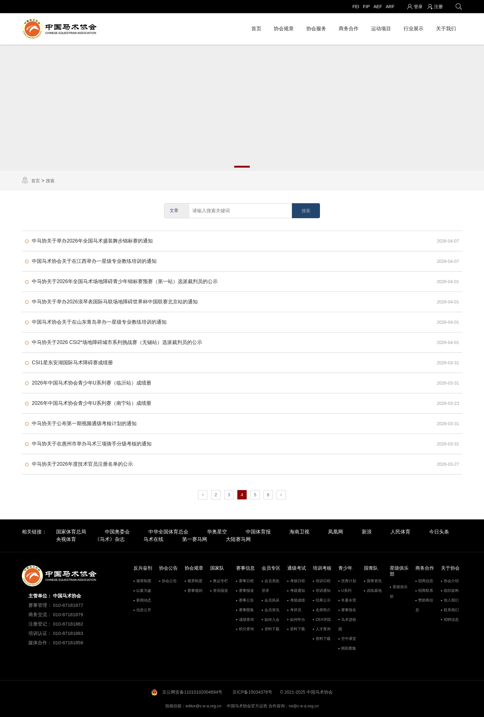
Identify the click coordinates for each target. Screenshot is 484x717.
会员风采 (271, 599)
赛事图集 (246, 609)
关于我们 (446, 28)
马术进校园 (347, 624)
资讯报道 (220, 590)
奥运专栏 (220, 580)
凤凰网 (335, 531)
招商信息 (425, 580)
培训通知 (323, 590)
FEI (355, 6)
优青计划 (348, 580)
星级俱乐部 (399, 591)
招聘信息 (451, 619)
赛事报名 (348, 609)
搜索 (50, 180)
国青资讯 (374, 580)
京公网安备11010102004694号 (192, 691)
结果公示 (323, 599)
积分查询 (246, 628)
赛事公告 (246, 599)
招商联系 (425, 590)
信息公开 (143, 609)
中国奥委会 (117, 531)
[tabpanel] (242, 107)
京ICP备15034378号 (252, 691)
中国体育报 (258, 531)
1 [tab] (242, 166)
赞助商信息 (424, 604)
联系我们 (451, 609)
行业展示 (414, 28)
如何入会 (271, 619)
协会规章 (284, 28)
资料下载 (271, 628)
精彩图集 (348, 648)
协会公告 (169, 580)
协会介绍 (451, 580)
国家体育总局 (71, 531)
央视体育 (66, 539)
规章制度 (143, 580)
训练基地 (374, 590)
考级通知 (297, 590)
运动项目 (381, 28)
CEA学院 (323, 619)
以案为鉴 (143, 590)
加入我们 (451, 599)
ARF (390, 6)
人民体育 (400, 531)
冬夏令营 (348, 599)
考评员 (295, 609)
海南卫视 (299, 531)
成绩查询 (246, 619)
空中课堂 (348, 638)
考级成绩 (297, 599)
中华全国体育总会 (168, 531)
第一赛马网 (194, 539)
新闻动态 (143, 599)
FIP (366, 6)
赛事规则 (194, 590)
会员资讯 (271, 609)
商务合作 (349, 28)
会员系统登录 (270, 585)
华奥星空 (217, 531)
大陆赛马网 (238, 539)
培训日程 (323, 580)
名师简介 (323, 609)
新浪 (367, 531)
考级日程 (297, 580)
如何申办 (297, 619)
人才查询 (323, 628)
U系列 (346, 590)
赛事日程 (246, 580)
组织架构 (451, 590)
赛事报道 (246, 590)
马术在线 (153, 539)
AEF (378, 6)
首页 (256, 28)
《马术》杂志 (110, 539)
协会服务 (316, 28)
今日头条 (439, 531)
